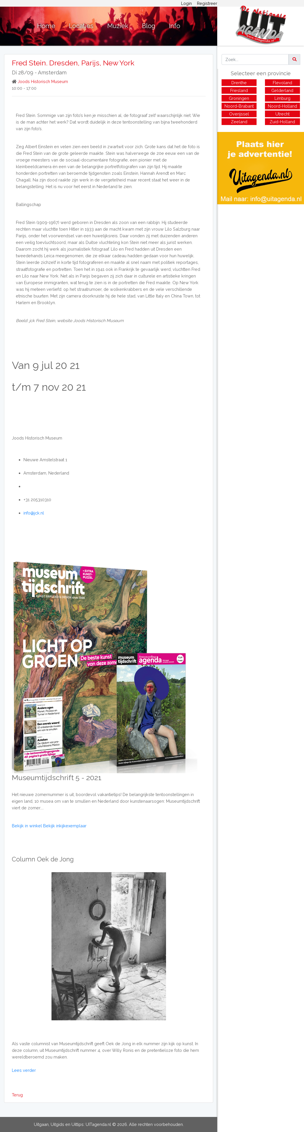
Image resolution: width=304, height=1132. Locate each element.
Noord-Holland (282, 106)
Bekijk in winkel (27, 825)
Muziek (117, 26)
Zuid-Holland (282, 121)
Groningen (239, 98)
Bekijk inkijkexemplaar (64, 825)
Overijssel (239, 113)
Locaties (81, 26)
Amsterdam (52, 72)
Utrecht (282, 113)
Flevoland (282, 82)
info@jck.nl (33, 512)
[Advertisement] (260, 245)
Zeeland (239, 121)
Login (186, 3)
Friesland (239, 90)
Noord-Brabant (239, 106)
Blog (148, 26)
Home (46, 26)
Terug (17, 1094)
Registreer (207, 3)
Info (174, 26)
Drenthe (239, 82)
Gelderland (282, 90)
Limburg (282, 98)
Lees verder (24, 1070)
